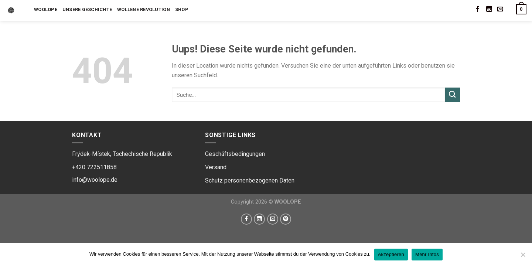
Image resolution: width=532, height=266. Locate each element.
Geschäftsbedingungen (235, 153)
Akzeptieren (391, 254)
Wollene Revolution (143, 9)
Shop (181, 9)
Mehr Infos (427, 254)
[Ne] (522, 257)
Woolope (45, 9)
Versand (215, 167)
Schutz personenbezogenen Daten (249, 180)
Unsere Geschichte (87, 9)
